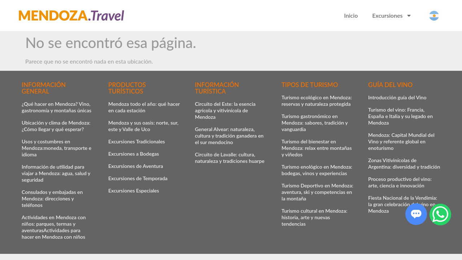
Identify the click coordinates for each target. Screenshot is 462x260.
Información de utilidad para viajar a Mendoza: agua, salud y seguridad (56, 173)
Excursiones (392, 15)
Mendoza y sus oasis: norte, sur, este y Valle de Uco (143, 126)
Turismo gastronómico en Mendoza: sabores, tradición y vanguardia (315, 122)
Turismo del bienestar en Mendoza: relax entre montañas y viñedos (317, 147)
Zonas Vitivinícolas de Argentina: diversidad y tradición (404, 163)
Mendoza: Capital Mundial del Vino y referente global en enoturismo (401, 141)
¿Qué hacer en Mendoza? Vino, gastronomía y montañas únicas (56, 107)
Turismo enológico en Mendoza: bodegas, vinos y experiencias (317, 170)
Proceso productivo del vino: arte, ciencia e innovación (400, 182)
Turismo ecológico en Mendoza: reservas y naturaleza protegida (317, 100)
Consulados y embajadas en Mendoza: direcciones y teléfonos (52, 198)
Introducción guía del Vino (397, 97)
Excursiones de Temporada (137, 178)
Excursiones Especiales (133, 190)
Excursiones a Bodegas (133, 154)
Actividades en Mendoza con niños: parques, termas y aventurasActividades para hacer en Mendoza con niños (54, 227)
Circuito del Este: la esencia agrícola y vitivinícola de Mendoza (225, 110)
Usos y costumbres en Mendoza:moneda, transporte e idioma (56, 147)
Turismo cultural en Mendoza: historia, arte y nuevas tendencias (314, 217)
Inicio (351, 15)
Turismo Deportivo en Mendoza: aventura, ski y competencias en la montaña (317, 192)
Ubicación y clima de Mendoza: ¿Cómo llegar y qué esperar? (56, 126)
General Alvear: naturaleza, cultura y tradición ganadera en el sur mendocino (229, 135)
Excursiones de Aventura (135, 166)
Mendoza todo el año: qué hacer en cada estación (144, 107)
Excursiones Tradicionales (136, 141)
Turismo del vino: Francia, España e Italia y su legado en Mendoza (400, 116)
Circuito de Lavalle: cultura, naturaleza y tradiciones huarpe (230, 157)
